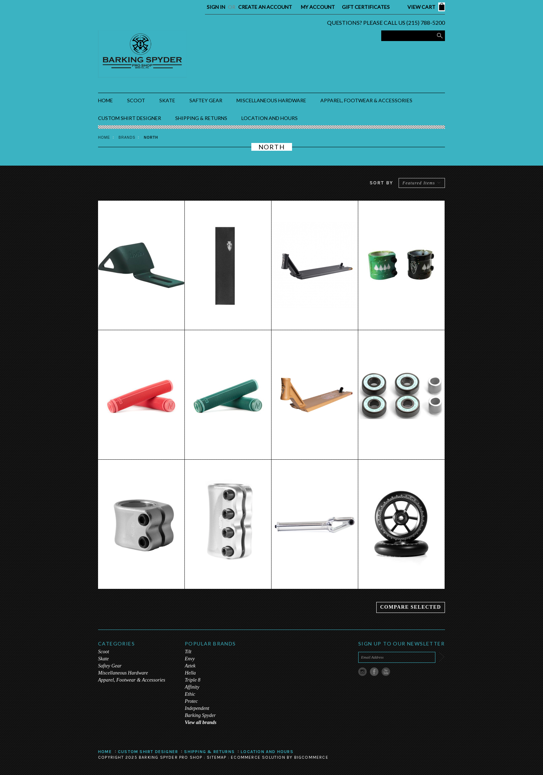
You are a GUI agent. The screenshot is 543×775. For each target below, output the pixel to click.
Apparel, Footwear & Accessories (366, 100)
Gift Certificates (366, 7)
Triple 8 (192, 680)
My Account (318, 7)
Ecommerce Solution (258, 757)
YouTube (386, 671)
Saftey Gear (205, 100)
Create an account (265, 7)
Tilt (188, 651)
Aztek (190, 665)
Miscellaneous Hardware (271, 100)
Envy (190, 658)
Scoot (136, 100)
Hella (190, 673)
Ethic (190, 694)
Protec (191, 701)
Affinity (192, 687)
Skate (167, 100)
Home (104, 137)
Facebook (374, 671)
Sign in (216, 7)
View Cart (421, 7)
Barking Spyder (200, 715)
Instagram (362, 671)
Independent (197, 708)
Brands (127, 137)
